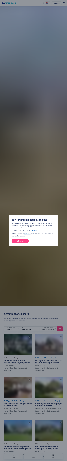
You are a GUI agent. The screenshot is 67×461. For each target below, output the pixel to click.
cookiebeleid (36, 230)
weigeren (27, 234)
